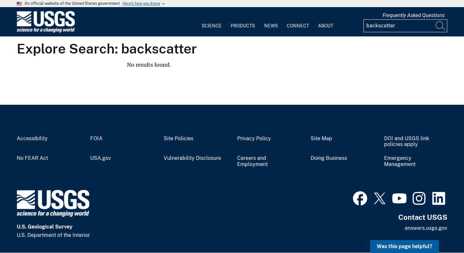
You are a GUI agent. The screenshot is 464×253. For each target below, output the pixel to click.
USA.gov (100, 158)
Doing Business (329, 158)
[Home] (46, 31)
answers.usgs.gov (426, 228)
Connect (298, 25)
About (325, 25)
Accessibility (32, 138)
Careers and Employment (252, 161)
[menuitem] (211, 22)
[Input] (405, 25)
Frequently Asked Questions (413, 15)
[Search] (440, 25)
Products (243, 25)
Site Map (321, 138)
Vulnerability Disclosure (192, 158)
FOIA (96, 138)
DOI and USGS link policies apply (406, 142)
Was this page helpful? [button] (404, 246)
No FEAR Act (32, 158)
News (271, 25)
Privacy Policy (254, 138)
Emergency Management (400, 161)
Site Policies (178, 138)
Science (212, 25)
